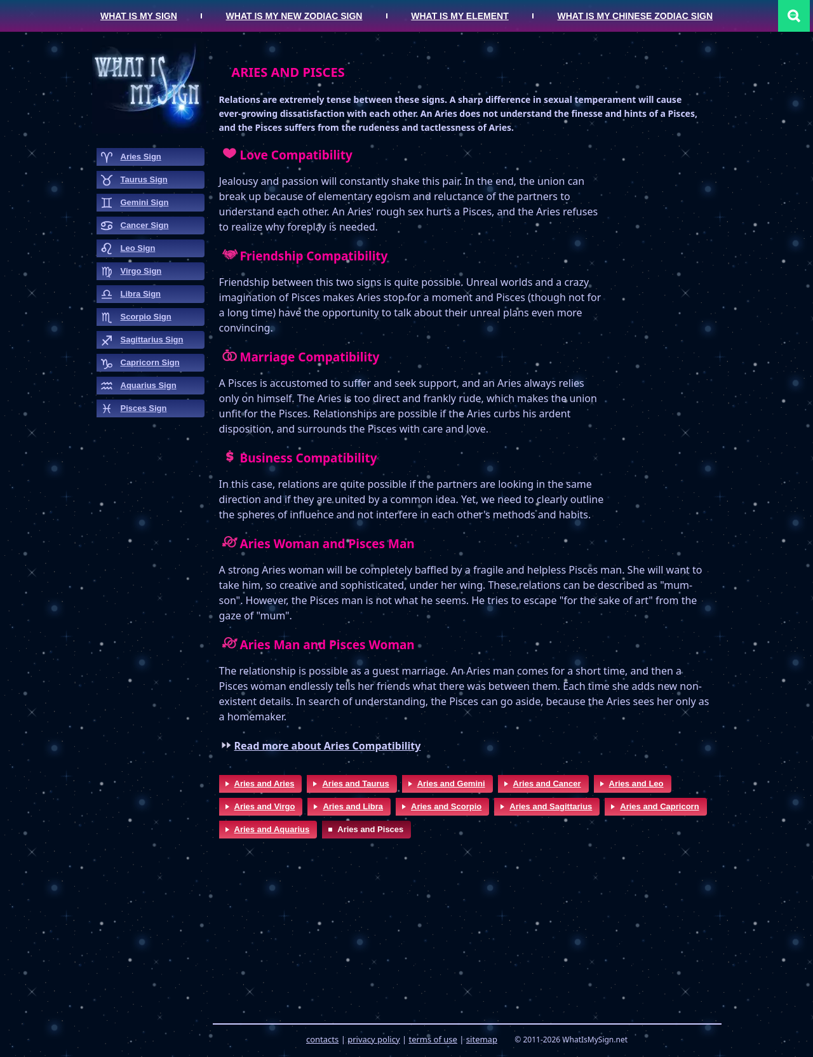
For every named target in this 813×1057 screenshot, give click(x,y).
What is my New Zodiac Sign (294, 16)
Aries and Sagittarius (550, 806)
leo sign (138, 248)
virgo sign (141, 271)
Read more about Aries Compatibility (327, 746)
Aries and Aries (264, 783)
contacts (322, 1039)
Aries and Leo (636, 783)
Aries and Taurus (355, 783)
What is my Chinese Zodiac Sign (635, 16)
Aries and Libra (353, 806)
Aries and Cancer (547, 783)
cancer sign (145, 225)
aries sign (141, 156)
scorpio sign (146, 316)
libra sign (141, 294)
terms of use (432, 1039)
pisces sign (144, 408)
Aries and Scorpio (446, 806)
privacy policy (373, 1039)
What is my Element (459, 16)
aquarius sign (149, 385)
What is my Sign (138, 16)
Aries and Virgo (264, 806)
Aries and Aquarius (272, 829)
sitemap (481, 1039)
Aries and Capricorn (659, 806)
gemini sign (145, 202)
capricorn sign (150, 362)
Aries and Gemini (451, 783)
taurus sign (144, 179)
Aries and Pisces (370, 829)
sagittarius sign (152, 339)
